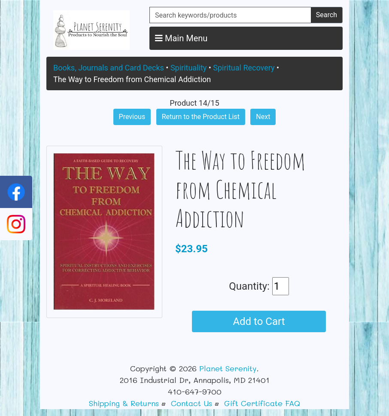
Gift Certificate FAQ (262, 403)
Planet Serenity (227, 368)
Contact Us (191, 403)
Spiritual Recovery (243, 67)
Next (263, 117)
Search (326, 15)
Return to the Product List (201, 117)
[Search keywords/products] (230, 15)
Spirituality (188, 67)
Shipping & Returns (124, 403)
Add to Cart (259, 321)
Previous (132, 117)
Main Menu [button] (181, 38)
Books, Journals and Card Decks (108, 67)
